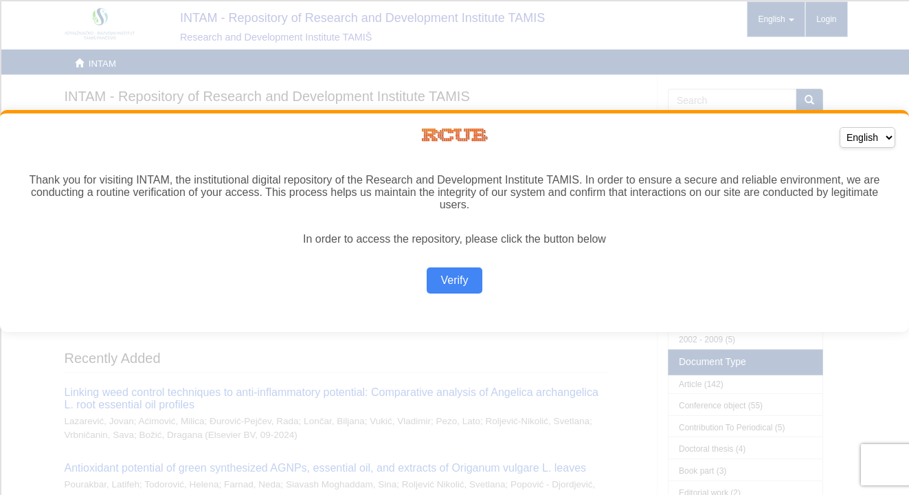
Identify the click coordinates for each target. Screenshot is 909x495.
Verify (454, 280)
